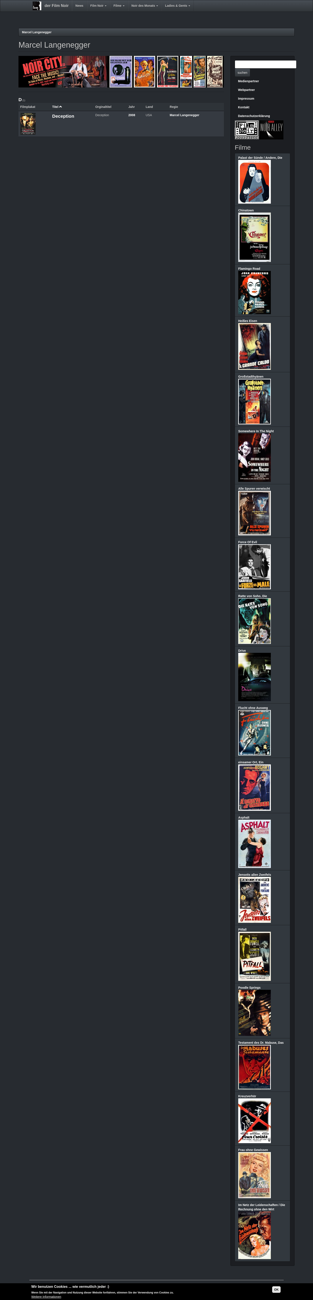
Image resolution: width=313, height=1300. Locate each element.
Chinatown (246, 210)
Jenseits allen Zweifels (254, 874)
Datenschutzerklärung (254, 116)
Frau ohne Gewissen (253, 1150)
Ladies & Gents (177, 5)
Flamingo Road (249, 268)
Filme (118, 5)
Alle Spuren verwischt (254, 488)
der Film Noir (57, 5)
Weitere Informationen (46, 1297)
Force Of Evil (247, 542)
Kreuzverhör (247, 1096)
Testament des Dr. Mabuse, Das (261, 1042)
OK (276, 1290)
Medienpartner (248, 81)
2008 (131, 115)
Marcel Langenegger (37, 32)
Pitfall (242, 929)
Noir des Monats (145, 5)
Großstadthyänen (250, 376)
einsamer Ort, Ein (250, 762)
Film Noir (98, 5)
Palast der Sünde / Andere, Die (260, 157)
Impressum (246, 98)
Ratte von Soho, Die (252, 596)
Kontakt (243, 107)
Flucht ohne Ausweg (253, 708)
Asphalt (243, 817)
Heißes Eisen (247, 321)
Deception (63, 116)
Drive (242, 650)
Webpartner (246, 90)
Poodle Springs (249, 987)
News (79, 5)
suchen (242, 72)
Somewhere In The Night (256, 431)
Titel (57, 107)
